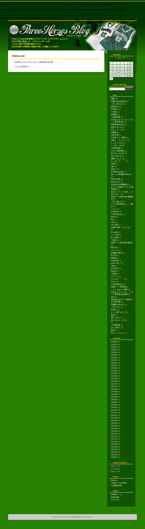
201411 (114, 365)
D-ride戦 (114, 232)
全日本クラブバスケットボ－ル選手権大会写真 (33, 62)
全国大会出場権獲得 (119, 184)
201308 (114, 394)
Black (113, 217)
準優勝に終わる (117, 304)
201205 (114, 428)
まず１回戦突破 (117, 151)
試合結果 (114, 260)
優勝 (113, 99)
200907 (114, 457)
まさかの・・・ (117, 279)
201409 (114, 368)
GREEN (114, 109)
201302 (114, 407)
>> (126, 58)
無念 (113, 330)
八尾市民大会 (116, 214)
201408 (114, 371)
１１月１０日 (116, 143)
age (112, 166)
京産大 (114, 310)
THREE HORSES (119, 483)
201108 (114, 447)
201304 (114, 402)
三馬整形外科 (116, 486)
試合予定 (114, 268)
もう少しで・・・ (118, 161)
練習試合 (114, 106)
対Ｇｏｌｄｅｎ (117, 333)
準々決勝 (114, 237)
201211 (114, 415)
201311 (114, 386)
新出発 (114, 247)
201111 (114, 439)
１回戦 (114, 112)
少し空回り (115, 328)
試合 (113, 297)
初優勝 (114, 132)
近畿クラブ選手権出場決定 (122, 243)
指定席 (114, 271)
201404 (114, 378)
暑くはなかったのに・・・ (122, 320)
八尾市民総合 (116, 284)
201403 (114, 381)
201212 (114, 413)
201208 (114, 420)
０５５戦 (114, 235)
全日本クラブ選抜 (118, 138)
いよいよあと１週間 (119, 289)
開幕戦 (114, 258)
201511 (114, 347)
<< (116, 58)
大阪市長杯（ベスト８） (121, 227)
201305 (114, 399)
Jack (113, 222)
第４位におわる (117, 153)
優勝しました (116, 159)
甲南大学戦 (115, 179)
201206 (114, 426)
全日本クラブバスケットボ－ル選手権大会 (122, 121)
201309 (114, 392)
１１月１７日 (116, 145)
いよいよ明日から (21, 66)
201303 (114, 405)
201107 (114, 449)
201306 (114, 397)
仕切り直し (115, 263)
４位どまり (115, 307)
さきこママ (115, 466)
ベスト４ (114, 276)
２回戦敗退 (115, 117)
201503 (114, 355)
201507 (114, 350)
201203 (114, 434)
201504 (114, 352)
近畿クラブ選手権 (118, 287)
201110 (114, 441)
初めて (114, 169)
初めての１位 (116, 127)
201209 (114, 418)
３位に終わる (116, 201)
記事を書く (115, 497)
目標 (113, 266)
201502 (114, 357)
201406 (114, 376)
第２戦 (114, 255)
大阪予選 (114, 135)
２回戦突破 (115, 148)
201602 (114, 342)
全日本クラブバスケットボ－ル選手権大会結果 (122, 293)
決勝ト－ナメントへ (119, 140)
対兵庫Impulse (117, 172)
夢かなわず (115, 182)
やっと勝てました (118, 312)
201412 (114, 363)
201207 (114, 423)
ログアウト (115, 500)
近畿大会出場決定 (118, 101)
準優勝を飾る (116, 253)
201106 (114, 452)
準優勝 (114, 114)
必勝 (113, 164)
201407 (114, 373)
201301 (114, 410)
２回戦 (114, 274)
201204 (114, 431)
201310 (114, 389)
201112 (114, 436)
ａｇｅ (114, 209)
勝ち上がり (115, 317)
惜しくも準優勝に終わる (121, 174)
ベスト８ (114, 250)
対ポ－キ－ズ (116, 130)
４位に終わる (116, 104)
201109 (114, 444)
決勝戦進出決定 (117, 124)
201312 (114, 384)
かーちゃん (115, 469)
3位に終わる (116, 156)
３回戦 (114, 240)
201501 (114, 360)
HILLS (113, 282)
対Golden (115, 211)
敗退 (113, 315)
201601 (114, 344)
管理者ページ (116, 494)
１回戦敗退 (115, 325)
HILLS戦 (114, 225)
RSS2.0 (114, 480)
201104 (114, 455)
